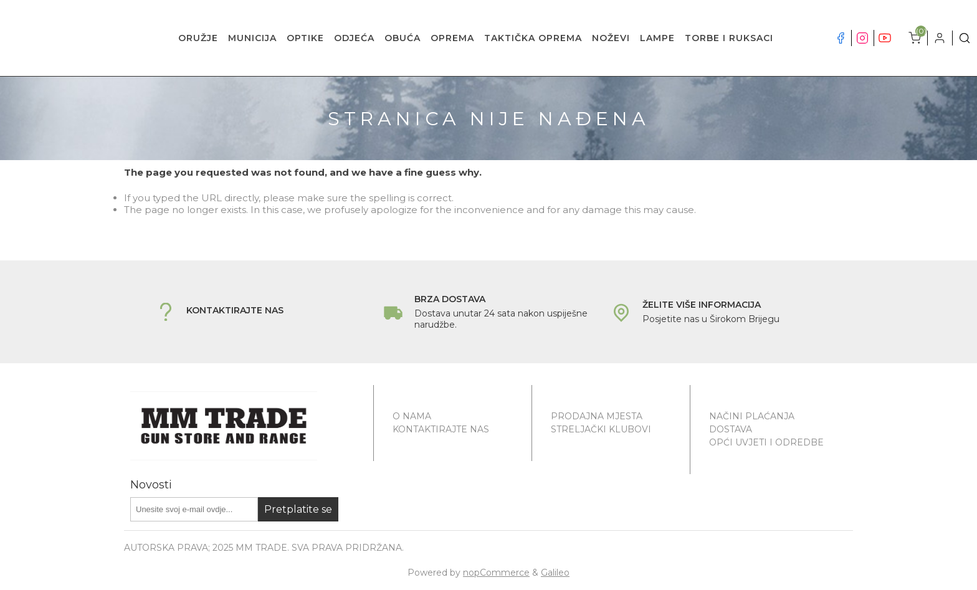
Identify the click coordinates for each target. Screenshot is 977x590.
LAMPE (657, 38)
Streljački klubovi (601, 429)
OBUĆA (402, 38)
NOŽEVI (611, 38)
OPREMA (452, 38)
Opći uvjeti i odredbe (766, 442)
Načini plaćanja (751, 416)
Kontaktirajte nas (441, 429)
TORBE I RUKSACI (729, 38)
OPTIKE (305, 38)
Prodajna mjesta (596, 416)
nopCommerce (496, 572)
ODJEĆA (354, 38)
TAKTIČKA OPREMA (533, 38)
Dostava (730, 429)
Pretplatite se (298, 509)
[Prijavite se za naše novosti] (194, 509)
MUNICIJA (252, 38)
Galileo (555, 572)
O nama (412, 416)
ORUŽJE (198, 38)
